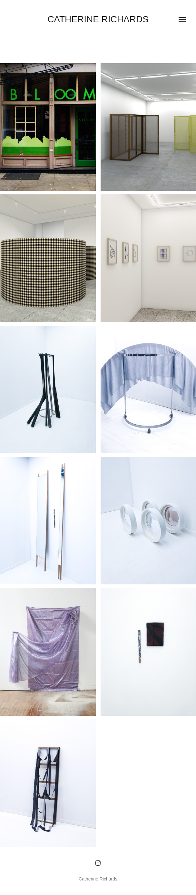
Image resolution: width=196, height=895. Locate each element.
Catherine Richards (98, 19)
